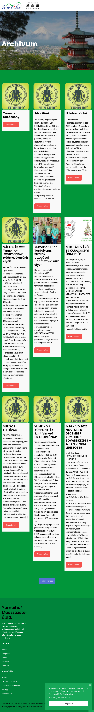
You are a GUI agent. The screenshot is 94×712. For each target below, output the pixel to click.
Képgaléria (6, 654)
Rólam (4, 677)
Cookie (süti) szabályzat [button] (59, 697)
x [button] (90, 685)
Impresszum (7, 693)
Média (4, 658)
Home (4, 51)
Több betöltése (47, 581)
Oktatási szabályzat (9, 681)
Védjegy (5, 689)
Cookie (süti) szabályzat (11, 685)
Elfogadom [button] (68, 704)
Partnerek (6, 662)
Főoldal (4, 650)
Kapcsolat (5, 666)
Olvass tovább (11, 124)
